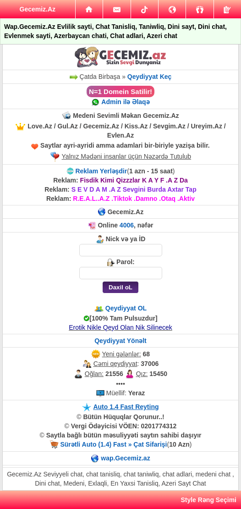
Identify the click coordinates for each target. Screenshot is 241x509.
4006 (127, 225)
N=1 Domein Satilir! (120, 91)
